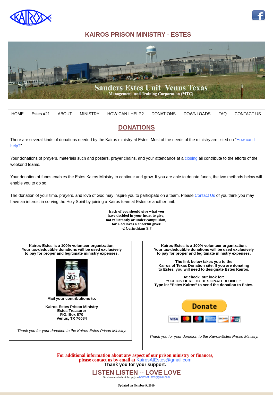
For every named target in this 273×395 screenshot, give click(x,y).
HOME (17, 114)
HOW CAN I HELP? (125, 114)
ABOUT (65, 114)
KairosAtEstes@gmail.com (163, 359)
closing (191, 158)
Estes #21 (41, 114)
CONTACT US (248, 114)
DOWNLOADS (197, 114)
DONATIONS (163, 114)
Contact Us (205, 195)
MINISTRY (89, 114)
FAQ (222, 114)
